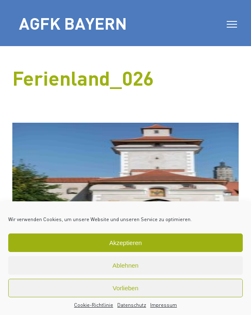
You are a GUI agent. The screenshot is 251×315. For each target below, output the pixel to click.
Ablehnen (125, 265)
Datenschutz (131, 305)
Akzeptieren (125, 242)
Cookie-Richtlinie (93, 305)
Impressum (163, 305)
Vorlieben (126, 288)
